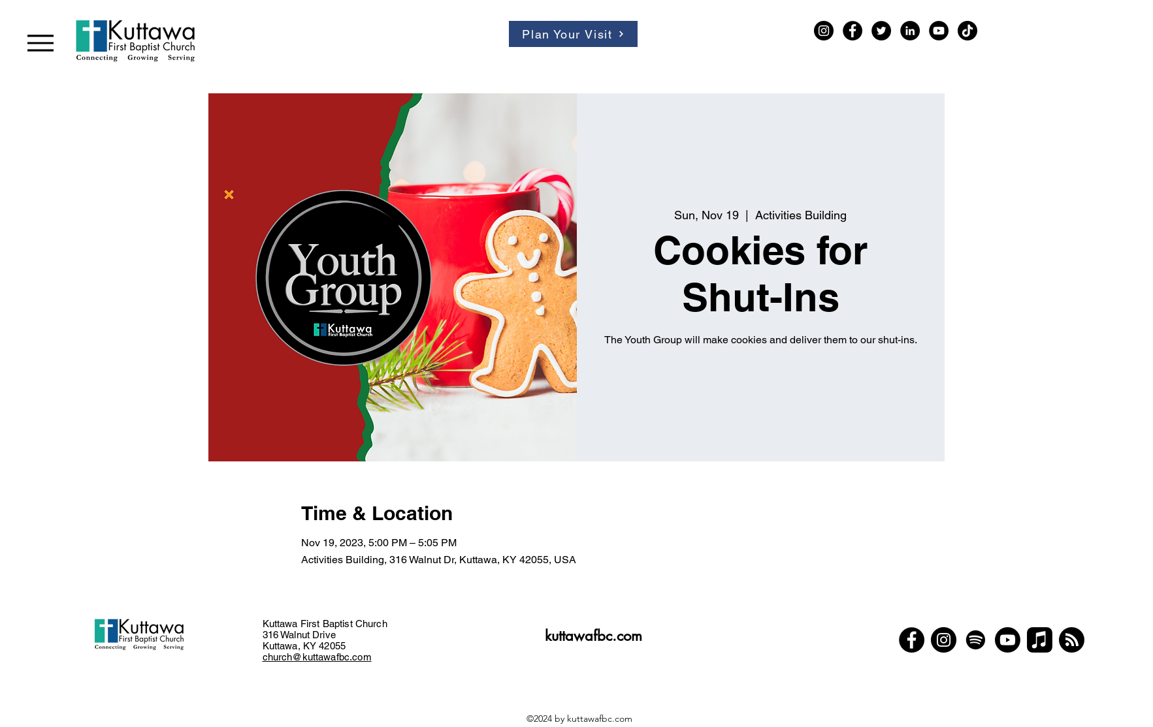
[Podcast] (1071, 640)
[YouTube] (939, 30)
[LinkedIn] (910, 30)
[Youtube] (1007, 640)
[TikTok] (967, 30)
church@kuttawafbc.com (317, 656)
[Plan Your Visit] (573, 34)
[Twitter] (881, 30)
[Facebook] (852, 30)
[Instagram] (824, 30)
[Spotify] (975, 640)
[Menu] (40, 43)
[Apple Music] (1039, 640)
